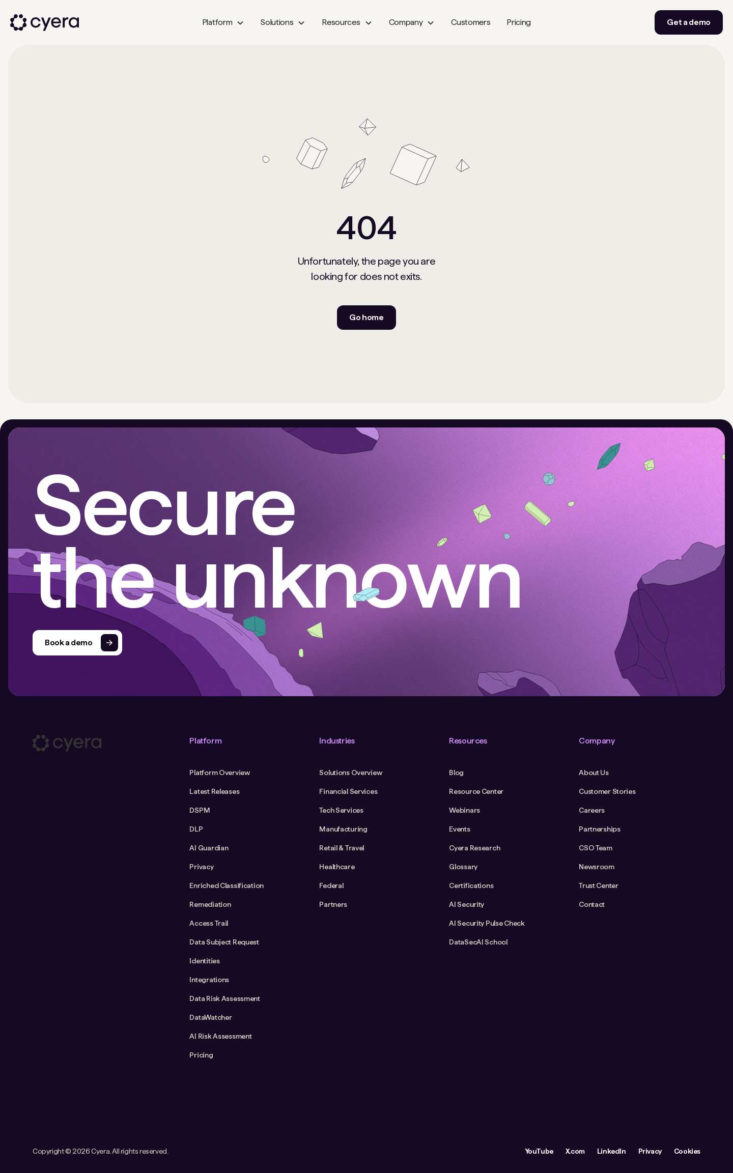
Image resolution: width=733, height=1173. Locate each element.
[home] (44, 22)
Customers (470, 22)
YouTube (539, 1151)
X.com (575, 1151)
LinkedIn (611, 1151)
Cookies (687, 1151)
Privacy (650, 1151)
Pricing (518, 22)
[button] (223, 22)
